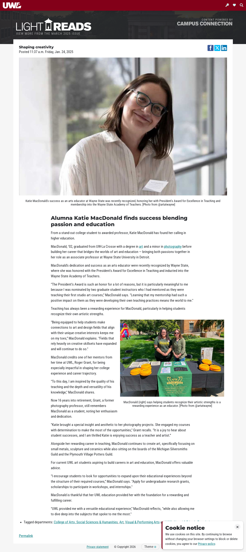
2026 (133, 547)
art (141, 247)
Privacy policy (206, 544)
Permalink (26, 536)
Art (121, 522)
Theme (150, 547)
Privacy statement (98, 547)
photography (173, 247)
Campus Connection (205, 23)
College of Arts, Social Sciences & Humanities (86, 522)
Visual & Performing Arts (142, 522)
